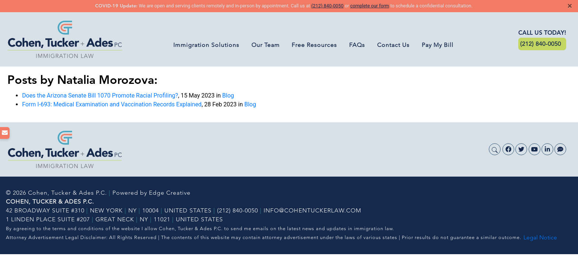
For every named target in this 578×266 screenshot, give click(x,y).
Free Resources (314, 44)
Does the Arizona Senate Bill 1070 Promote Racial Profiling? (100, 95)
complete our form (369, 5)
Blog (228, 95)
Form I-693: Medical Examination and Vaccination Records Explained (112, 104)
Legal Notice (540, 237)
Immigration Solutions (206, 44)
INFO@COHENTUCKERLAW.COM (312, 210)
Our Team (265, 44)
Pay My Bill (437, 44)
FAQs (357, 44)
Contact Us (393, 44)
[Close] (569, 5)
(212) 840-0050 (327, 5)
